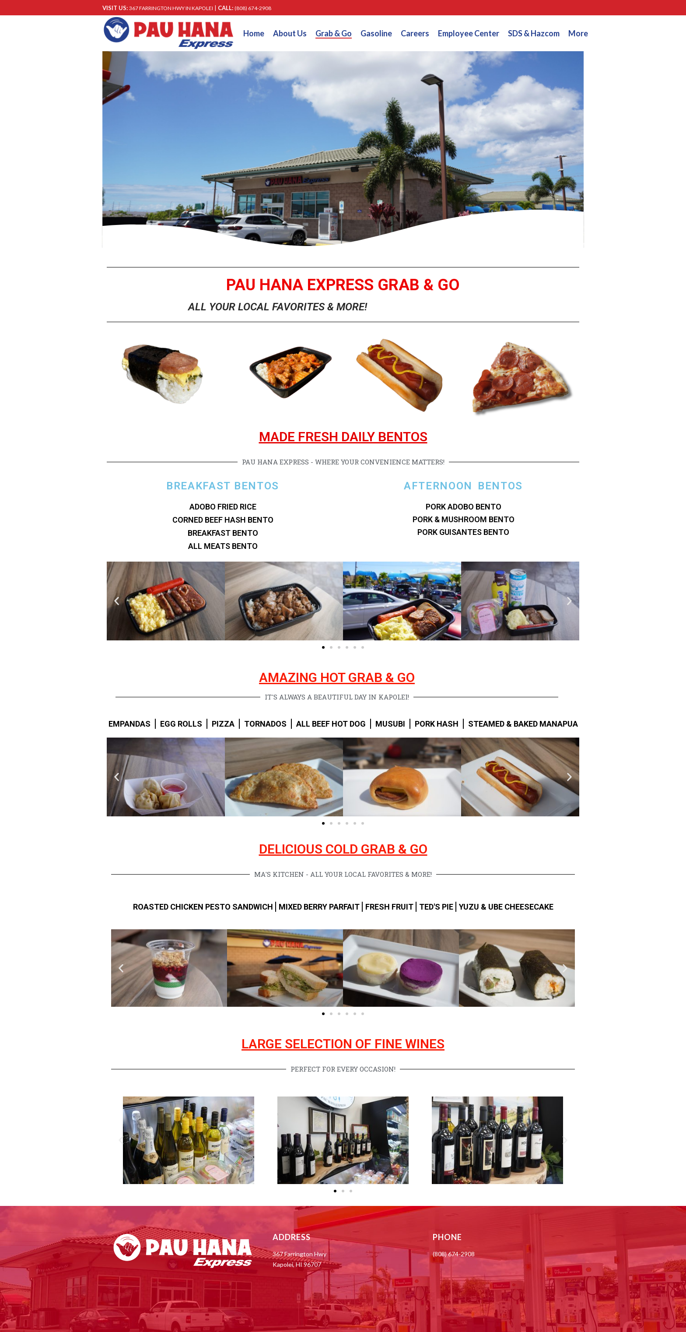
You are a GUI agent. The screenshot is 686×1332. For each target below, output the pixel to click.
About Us (290, 33)
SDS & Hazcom (534, 33)
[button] (116, 601)
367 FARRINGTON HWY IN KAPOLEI (171, 8)
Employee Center (468, 33)
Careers (415, 33)
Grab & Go (333, 33)
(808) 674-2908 (252, 8)
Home (253, 33)
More (578, 33)
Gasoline (376, 33)
